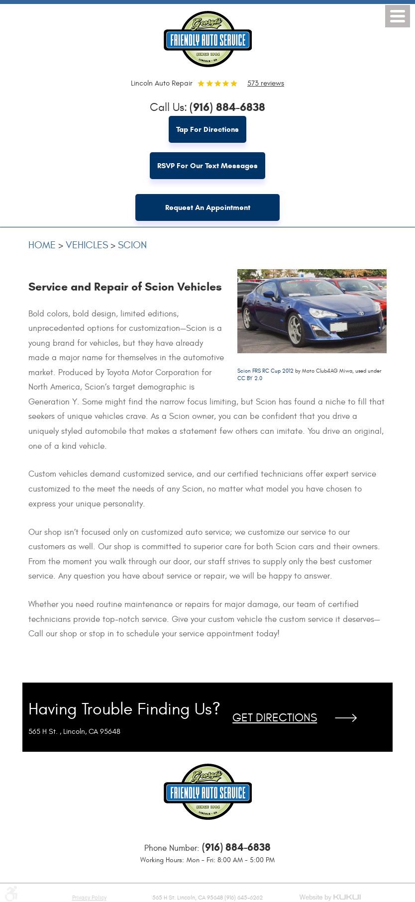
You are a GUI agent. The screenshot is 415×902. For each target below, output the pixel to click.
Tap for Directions (207, 129)
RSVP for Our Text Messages (207, 165)
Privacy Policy (89, 897)
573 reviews (265, 83)
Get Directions (274, 717)
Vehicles (87, 245)
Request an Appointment (207, 207)
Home (42, 245)
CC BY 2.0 (249, 378)
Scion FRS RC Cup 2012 (265, 371)
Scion (132, 245)
